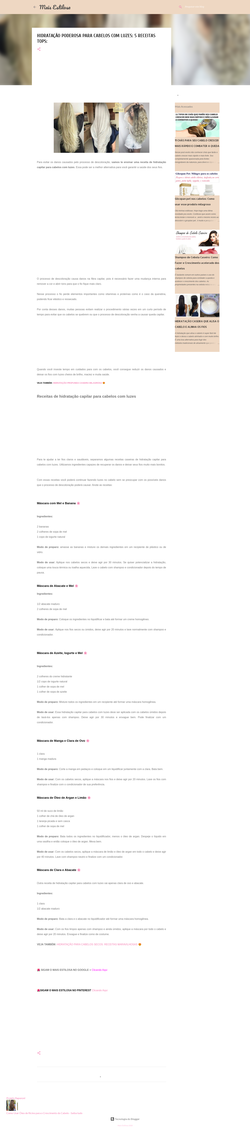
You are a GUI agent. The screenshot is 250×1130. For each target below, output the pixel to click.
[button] (39, 49)
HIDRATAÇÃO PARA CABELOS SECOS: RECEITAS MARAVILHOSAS (97, 944)
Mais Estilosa (54, 7)
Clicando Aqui (99, 990)
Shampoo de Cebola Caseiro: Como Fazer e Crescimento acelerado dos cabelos (197, 263)
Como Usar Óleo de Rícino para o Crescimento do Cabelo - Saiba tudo (44, 1113)
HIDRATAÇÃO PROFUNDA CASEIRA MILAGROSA (77, 383)
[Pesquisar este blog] (200, 7)
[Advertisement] (101, 80)
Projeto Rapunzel (15, 1098)
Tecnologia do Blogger (125, 1118)
